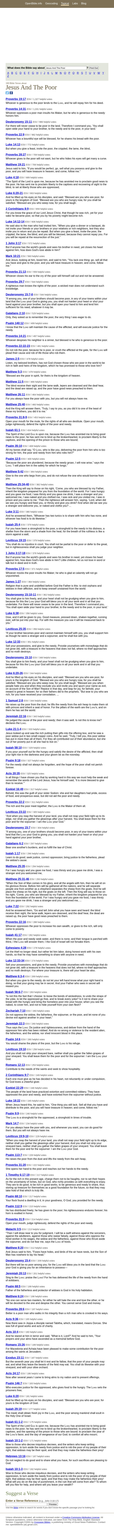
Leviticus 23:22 (16, 812)
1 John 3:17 (13, 243)
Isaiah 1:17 (13, 853)
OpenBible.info (33, 3)
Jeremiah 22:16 (16, 716)
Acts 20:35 (13, 773)
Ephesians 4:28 (16, 947)
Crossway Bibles (42, 1522)
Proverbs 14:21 (16, 336)
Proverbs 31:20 (16, 1165)
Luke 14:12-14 (15, 221)
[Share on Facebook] (11, 92)
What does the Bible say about (47, 67)
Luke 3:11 (12, 511)
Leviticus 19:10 (16, 1049)
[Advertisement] (57, 35)
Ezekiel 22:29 (14, 1087)
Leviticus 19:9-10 (17, 1136)
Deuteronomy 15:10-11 (21, 594)
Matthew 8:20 (14, 1247)
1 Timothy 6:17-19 (17, 1174)
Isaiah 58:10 (14, 747)
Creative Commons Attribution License (81, 1517)
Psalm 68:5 (13, 1286)
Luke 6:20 (12, 1396)
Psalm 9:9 (12, 1113)
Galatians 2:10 (15, 313)
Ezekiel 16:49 (14, 789)
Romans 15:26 (15, 1344)
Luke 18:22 (13, 1100)
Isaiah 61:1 (13, 430)
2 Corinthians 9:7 (17, 1075)
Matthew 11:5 (14, 381)
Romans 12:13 (15, 1065)
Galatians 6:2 (14, 843)
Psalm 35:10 (14, 446)
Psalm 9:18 (13, 760)
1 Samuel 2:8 (14, 700)
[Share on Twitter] (7, 92)
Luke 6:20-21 (14, 193)
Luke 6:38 (12, 613)
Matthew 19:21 (15, 164)
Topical (65, 3)
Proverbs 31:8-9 (16, 417)
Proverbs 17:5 (15, 568)
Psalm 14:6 (13, 1039)
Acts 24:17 (13, 1373)
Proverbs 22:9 (15, 134)
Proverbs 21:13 (16, 271)
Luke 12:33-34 (15, 960)
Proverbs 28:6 (15, 1309)
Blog (83, 3)
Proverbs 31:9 (15, 1219)
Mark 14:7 (12, 1123)
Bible (16, 1507)
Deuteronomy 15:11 (19, 121)
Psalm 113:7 (14, 1155)
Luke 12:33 (13, 641)
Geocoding (51, 3)
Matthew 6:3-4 (15, 976)
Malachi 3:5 (13, 1229)
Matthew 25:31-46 (17, 879)
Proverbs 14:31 (16, 109)
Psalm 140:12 (15, 323)
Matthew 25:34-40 (17, 484)
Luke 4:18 (12, 177)
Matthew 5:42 (14, 471)
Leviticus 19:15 (16, 540)
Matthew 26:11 (15, 394)
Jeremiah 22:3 (15, 1023)
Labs (75, 3)
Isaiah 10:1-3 (14, 1469)
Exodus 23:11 (15, 1357)
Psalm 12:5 (13, 458)
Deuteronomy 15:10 (19, 657)
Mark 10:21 (13, 256)
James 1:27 (13, 581)
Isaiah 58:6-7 (14, 992)
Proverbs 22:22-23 (18, 346)
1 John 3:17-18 (15, 553)
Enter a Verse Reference (32, 1500)
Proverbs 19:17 (16, 99)
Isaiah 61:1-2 (14, 1422)
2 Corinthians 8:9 (17, 208)
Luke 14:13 (13, 144)
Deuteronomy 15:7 (18, 827)
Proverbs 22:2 (15, 802)
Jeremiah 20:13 (16, 1273)
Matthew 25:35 (15, 866)
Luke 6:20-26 (14, 673)
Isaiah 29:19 (14, 1409)
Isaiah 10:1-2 (14, 1440)
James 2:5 (12, 358)
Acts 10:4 (12, 1331)
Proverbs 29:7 (15, 281)
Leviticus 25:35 (16, 629)
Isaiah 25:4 (13, 524)
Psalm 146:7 (14, 1383)
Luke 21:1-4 (13, 729)
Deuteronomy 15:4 (18, 1260)
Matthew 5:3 (14, 371)
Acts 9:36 (12, 1319)
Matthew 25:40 (15, 404)
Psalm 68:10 (14, 1196)
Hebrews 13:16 (15, 1456)
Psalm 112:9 (14, 1206)
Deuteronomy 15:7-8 (19, 294)
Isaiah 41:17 (14, 935)
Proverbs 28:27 (16, 154)
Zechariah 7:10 (15, 1010)
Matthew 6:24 (14, 1296)
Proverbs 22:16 (16, 922)
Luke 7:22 (12, 906)
